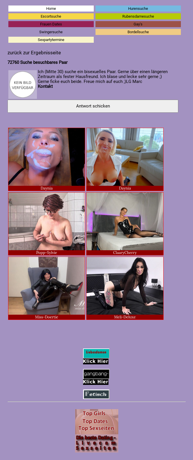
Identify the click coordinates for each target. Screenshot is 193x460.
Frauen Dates (51, 24)
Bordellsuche (138, 32)
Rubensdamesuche (138, 16)
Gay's (138, 24)
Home (51, 8)
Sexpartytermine (51, 40)
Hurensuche (138, 8)
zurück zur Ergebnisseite (34, 52)
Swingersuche (51, 32)
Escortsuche (51, 16)
